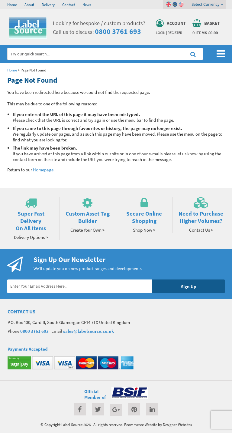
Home (12, 4)
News (86, 4)
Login (161, 33)
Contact (68, 4)
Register (175, 33)
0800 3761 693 (118, 31)
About (29, 4)
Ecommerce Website (140, 424)
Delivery (48, 4)
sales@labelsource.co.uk (88, 331)
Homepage (43, 170)
